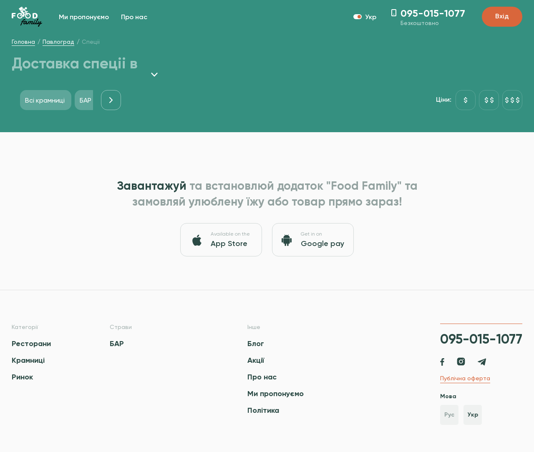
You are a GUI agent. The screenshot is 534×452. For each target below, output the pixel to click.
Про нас (134, 17)
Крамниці (28, 360)
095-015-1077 (481, 339)
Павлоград (58, 41)
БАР (117, 343)
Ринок (22, 377)
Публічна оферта (465, 378)
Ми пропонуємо (84, 17)
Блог (255, 343)
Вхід (502, 16)
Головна (23, 41)
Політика (263, 410)
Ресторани (31, 343)
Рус (449, 414)
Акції (255, 360)
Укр (473, 414)
